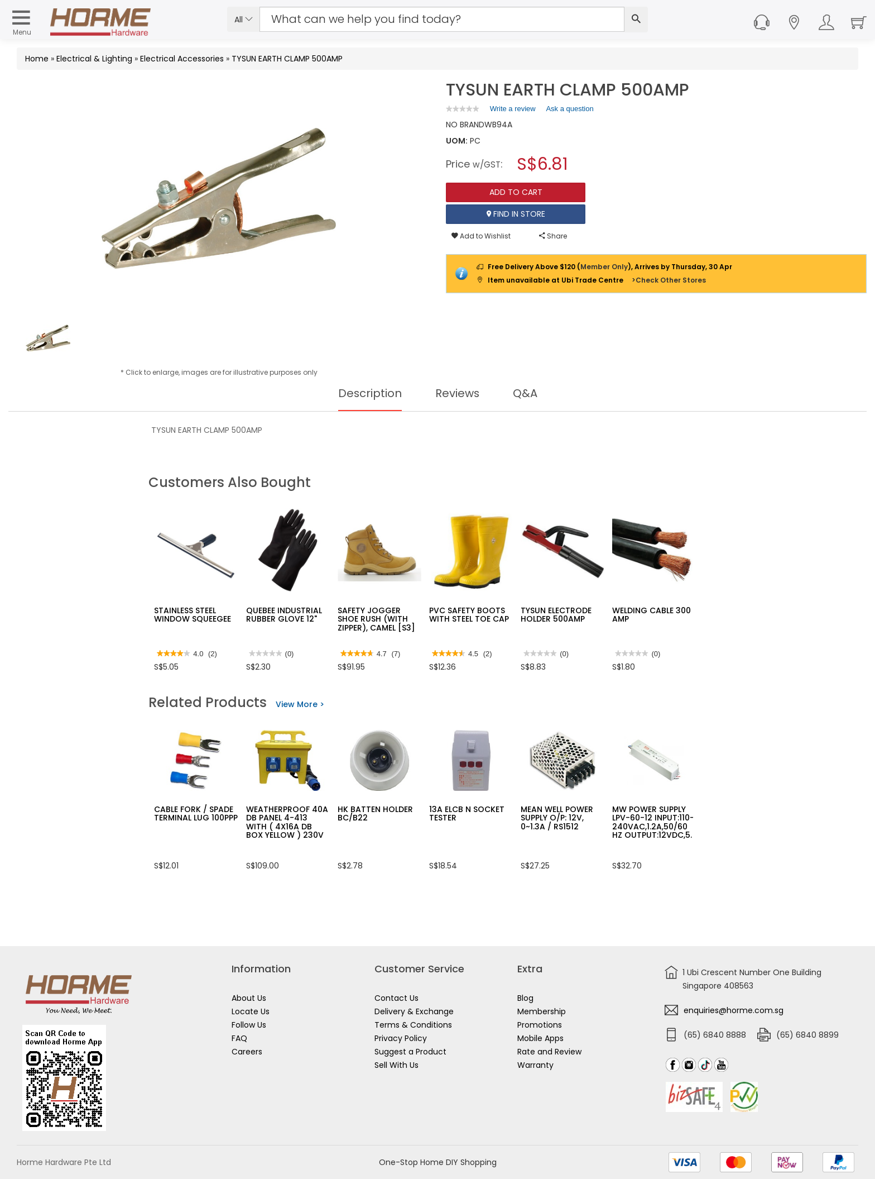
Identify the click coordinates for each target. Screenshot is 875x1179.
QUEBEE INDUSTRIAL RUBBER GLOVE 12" (284, 614)
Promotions (539, 1024)
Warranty (535, 1065)
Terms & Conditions (413, 1024)
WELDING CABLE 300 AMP (651, 614)
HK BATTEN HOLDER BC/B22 (375, 813)
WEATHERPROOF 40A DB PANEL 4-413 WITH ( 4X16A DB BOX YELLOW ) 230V (287, 822)
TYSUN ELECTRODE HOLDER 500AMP (556, 614)
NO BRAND (465, 124)
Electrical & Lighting (94, 58)
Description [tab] (370, 393)
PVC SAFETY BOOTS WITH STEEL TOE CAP (469, 614)
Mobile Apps (540, 1038)
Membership (541, 1011)
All (243, 19)
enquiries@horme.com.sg (733, 1010)
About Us (249, 998)
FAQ (239, 1038)
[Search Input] (441, 19)
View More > (300, 704)
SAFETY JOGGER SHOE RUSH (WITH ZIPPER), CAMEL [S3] (376, 619)
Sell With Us (396, 1065)
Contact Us (396, 998)
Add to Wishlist (481, 236)
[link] (462, 108)
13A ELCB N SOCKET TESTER (466, 813)
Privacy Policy (400, 1038)
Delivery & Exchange (414, 1011)
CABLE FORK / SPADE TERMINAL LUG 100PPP (196, 813)
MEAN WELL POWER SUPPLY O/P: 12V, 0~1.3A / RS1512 (557, 818)
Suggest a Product (410, 1051)
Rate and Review (549, 1051)
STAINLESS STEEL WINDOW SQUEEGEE (192, 614)
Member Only (604, 266)
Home (37, 58)
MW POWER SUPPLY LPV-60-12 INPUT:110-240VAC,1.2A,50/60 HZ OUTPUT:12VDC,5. (653, 822)
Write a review (513, 110)
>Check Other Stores (669, 280)
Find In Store (516, 213)
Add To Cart (515, 192)
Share (553, 236)
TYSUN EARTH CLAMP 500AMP (287, 58)
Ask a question (569, 108)
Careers (247, 1051)
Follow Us (249, 1024)
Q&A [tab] (525, 393)
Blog (525, 998)
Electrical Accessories (182, 58)
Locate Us (251, 1011)
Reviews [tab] (457, 393)
